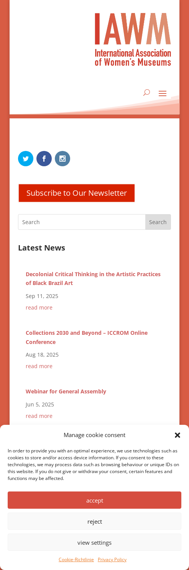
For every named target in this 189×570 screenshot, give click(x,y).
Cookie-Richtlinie (76, 559)
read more (39, 307)
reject (94, 521)
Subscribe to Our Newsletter (76, 193)
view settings (94, 542)
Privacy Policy (112, 559)
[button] (177, 435)
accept (94, 500)
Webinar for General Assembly (66, 391)
